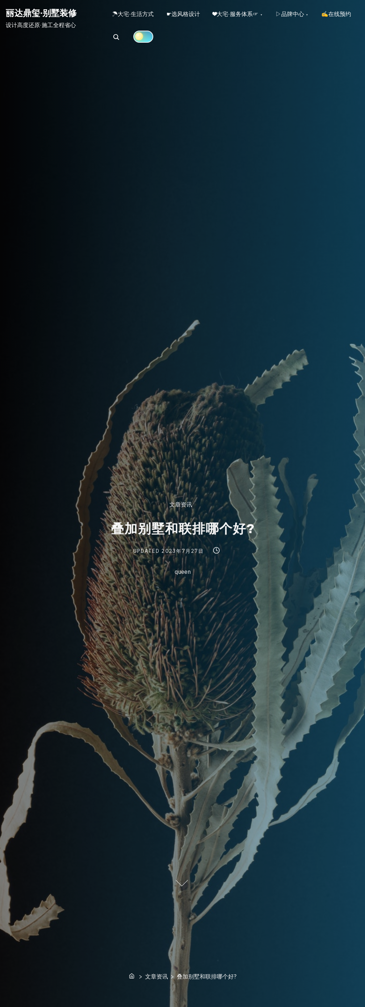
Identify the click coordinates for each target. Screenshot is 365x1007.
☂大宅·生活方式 (133, 14)
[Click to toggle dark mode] (187, 38)
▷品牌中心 (295, 14)
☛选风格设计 (185, 14)
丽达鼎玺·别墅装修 (41, 13)
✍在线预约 (128, 38)
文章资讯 (180, 504)
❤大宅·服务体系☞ (239, 14)
